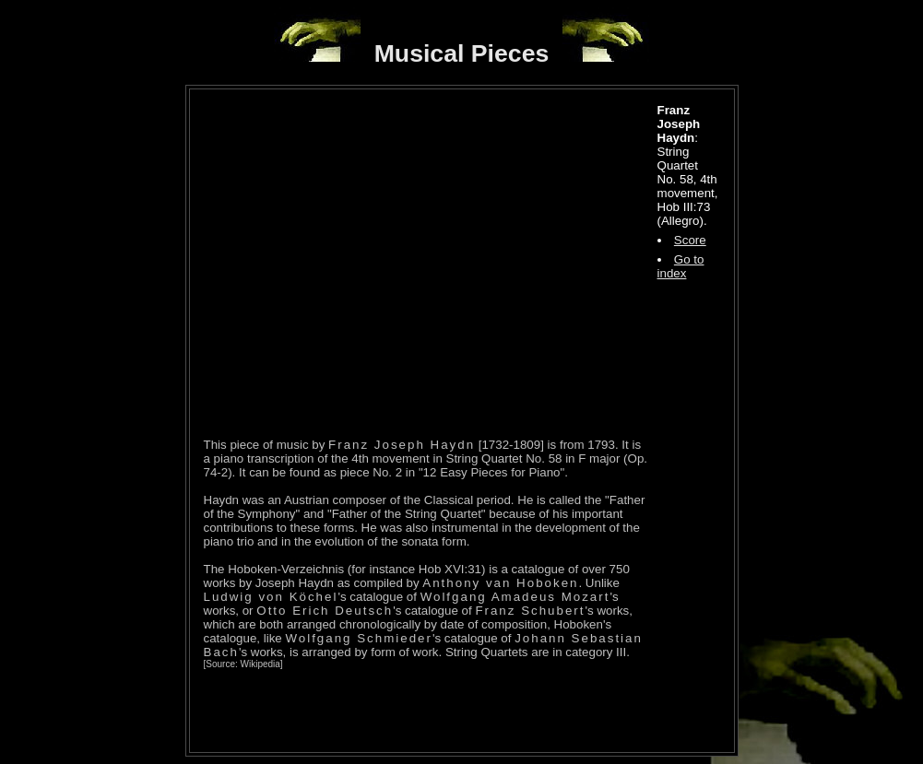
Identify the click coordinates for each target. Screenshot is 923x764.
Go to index (680, 266)
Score (690, 240)
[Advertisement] (419, 710)
